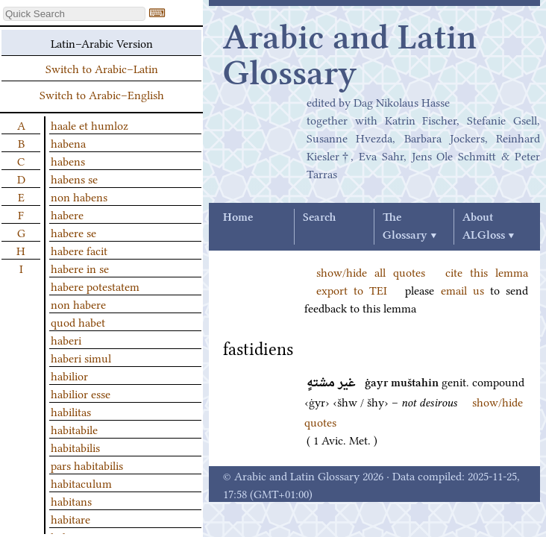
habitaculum (81, 482)
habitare (70, 518)
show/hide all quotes (370, 271)
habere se (73, 232)
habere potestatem (95, 285)
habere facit (79, 250)
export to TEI (351, 289)
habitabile (74, 429)
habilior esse (80, 393)
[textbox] (74, 14)
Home (238, 217)
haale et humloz (89, 124)
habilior (69, 375)
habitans (71, 500)
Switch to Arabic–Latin (102, 68)
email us (462, 289)
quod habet (78, 321)
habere (67, 214)
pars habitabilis (87, 464)
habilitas (71, 411)
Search (319, 217)
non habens (79, 196)
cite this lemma (486, 271)
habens (68, 160)
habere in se (80, 268)
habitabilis (75, 447)
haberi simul (81, 357)
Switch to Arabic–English (102, 94)
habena (68, 142)
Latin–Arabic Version (102, 42)
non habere (78, 303)
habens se (74, 178)
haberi (66, 339)
